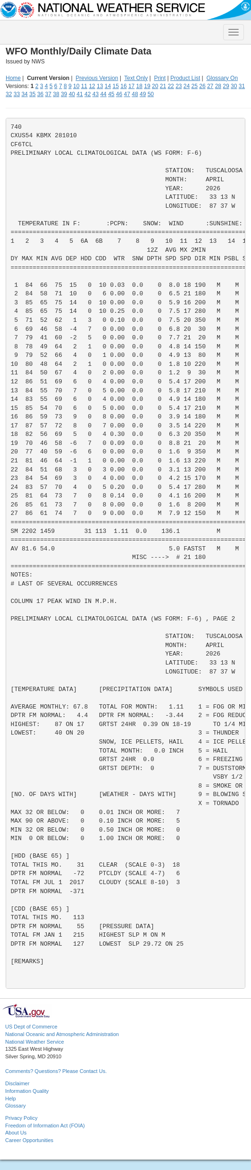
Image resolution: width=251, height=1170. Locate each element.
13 (100, 86)
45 (111, 94)
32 (9, 94)
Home (13, 78)
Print (160, 78)
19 (147, 86)
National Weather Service (34, 1042)
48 (135, 94)
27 (210, 86)
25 (195, 86)
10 (76, 86)
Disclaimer (17, 1083)
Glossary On (222, 78)
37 (48, 94)
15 (116, 86)
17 (131, 86)
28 (218, 86)
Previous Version (96, 78)
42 (87, 94)
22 (170, 86)
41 (79, 94)
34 (24, 94)
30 (234, 86)
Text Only (136, 78)
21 (163, 86)
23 (179, 86)
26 (202, 86)
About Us (15, 1132)
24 (187, 86)
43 (95, 94)
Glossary (15, 1105)
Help (10, 1098)
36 (40, 94)
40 (72, 94)
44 (103, 94)
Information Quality (27, 1091)
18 (139, 86)
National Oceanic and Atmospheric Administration (62, 1034)
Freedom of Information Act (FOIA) (45, 1125)
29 (226, 86)
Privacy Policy (21, 1118)
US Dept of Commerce (31, 1026)
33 (17, 94)
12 (92, 86)
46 (119, 94)
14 (108, 86)
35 (32, 94)
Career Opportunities (29, 1140)
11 (84, 86)
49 (143, 94)
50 (151, 94)
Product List (185, 78)
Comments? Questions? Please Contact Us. (56, 1071)
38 (56, 94)
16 (123, 86)
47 (127, 94)
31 (242, 86)
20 (155, 86)
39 (64, 94)
